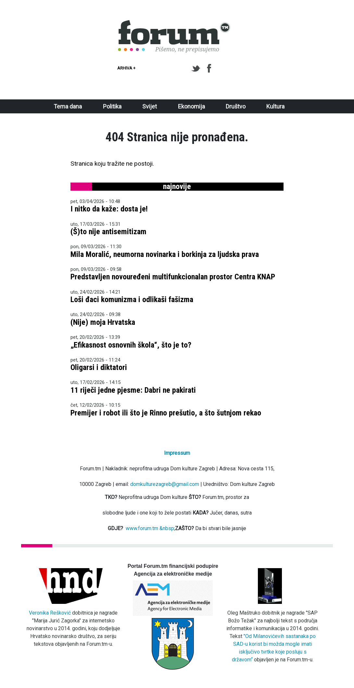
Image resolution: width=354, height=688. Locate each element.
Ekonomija (191, 106)
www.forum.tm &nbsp (150, 528)
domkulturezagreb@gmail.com (164, 484)
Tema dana (68, 106)
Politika (112, 106)
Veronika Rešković (50, 613)
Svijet (149, 106)
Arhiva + (126, 68)
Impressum (177, 453)
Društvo (236, 106)
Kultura (275, 106)
